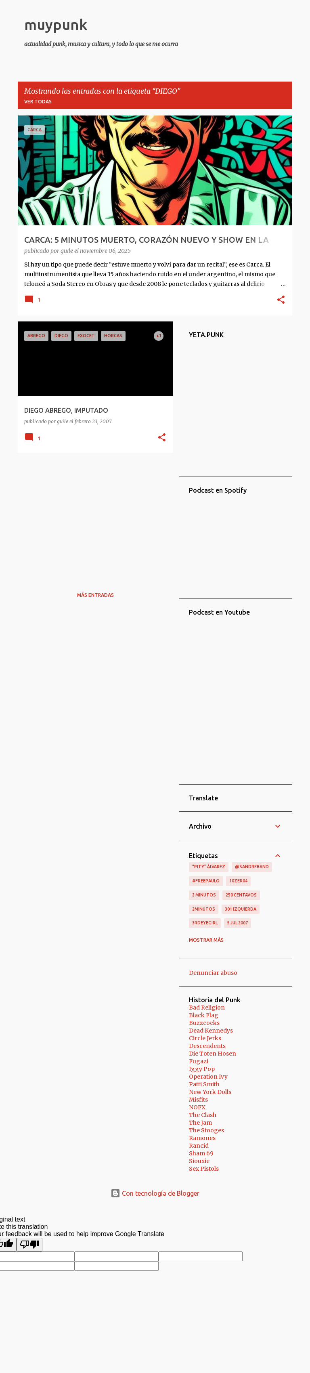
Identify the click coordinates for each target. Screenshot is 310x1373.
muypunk (55, 24)
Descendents (207, 1046)
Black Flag (203, 1015)
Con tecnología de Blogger (155, 1193)
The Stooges (206, 1130)
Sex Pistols (204, 1168)
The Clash (202, 1115)
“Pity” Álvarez (208, 866)
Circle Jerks (205, 1038)
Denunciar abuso (213, 972)
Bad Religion (207, 1007)
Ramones (202, 1138)
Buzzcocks (204, 1023)
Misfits (198, 1099)
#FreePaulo (206, 880)
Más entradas (95, 595)
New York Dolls (210, 1092)
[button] (281, 300)
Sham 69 (201, 1153)
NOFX (197, 1107)
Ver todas (38, 101)
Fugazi (198, 1061)
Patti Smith (204, 1084)
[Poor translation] (29, 1244)
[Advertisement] (92, 515)
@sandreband (252, 866)
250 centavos (241, 894)
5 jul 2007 (237, 922)
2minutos (203, 909)
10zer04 (238, 880)
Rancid (199, 1145)
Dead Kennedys (211, 1030)
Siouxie (199, 1161)
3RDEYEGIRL (205, 922)
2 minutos (204, 894)
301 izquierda (240, 909)
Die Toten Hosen (212, 1053)
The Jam (200, 1122)
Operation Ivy (208, 1076)
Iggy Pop (202, 1069)
